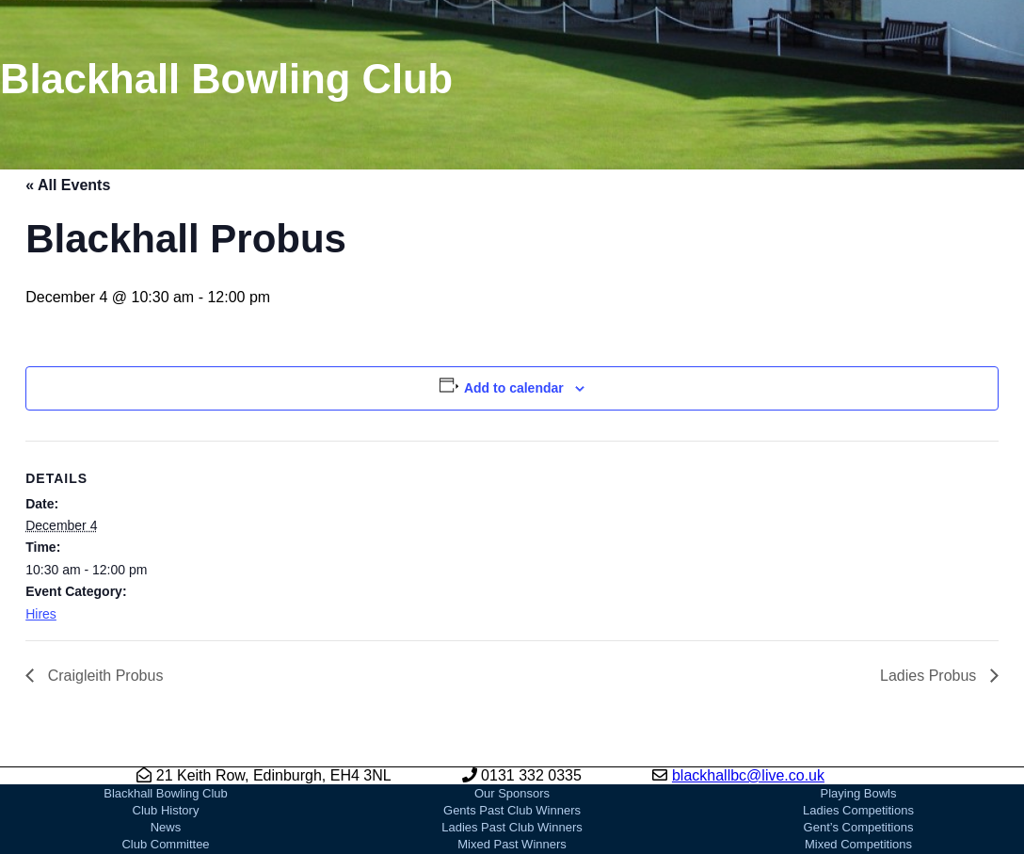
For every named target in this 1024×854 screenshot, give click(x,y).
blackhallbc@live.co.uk (748, 775)
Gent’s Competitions (859, 827)
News (166, 827)
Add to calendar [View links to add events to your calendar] (514, 387)
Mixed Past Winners (512, 844)
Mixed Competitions (858, 844)
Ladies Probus (930, 676)
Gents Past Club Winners (512, 810)
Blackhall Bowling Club (166, 793)
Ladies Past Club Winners (512, 827)
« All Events (67, 185)
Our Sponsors (512, 793)
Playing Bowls (859, 793)
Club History (166, 810)
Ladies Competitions (858, 810)
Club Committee (165, 844)
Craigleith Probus (103, 676)
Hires (40, 613)
